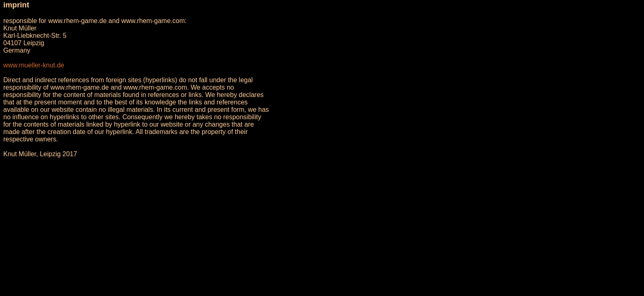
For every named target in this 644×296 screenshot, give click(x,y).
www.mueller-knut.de (33, 65)
